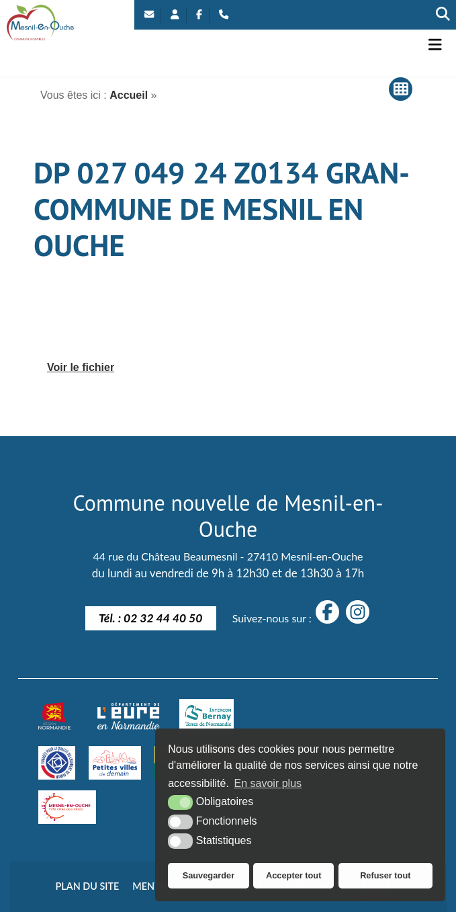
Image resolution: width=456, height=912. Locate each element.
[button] (435, 44)
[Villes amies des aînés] (67, 807)
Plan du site (88, 886)
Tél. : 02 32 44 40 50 (151, 618)
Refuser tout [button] (385, 875)
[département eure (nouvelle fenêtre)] (128, 716)
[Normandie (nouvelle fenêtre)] (54, 716)
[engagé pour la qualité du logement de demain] (56, 763)
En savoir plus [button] (268, 783)
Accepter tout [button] (293, 875)
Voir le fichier (80, 367)
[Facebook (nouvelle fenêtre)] (199, 15)
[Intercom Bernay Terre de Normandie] (206, 716)
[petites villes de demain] (115, 763)
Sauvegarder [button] (209, 875)
